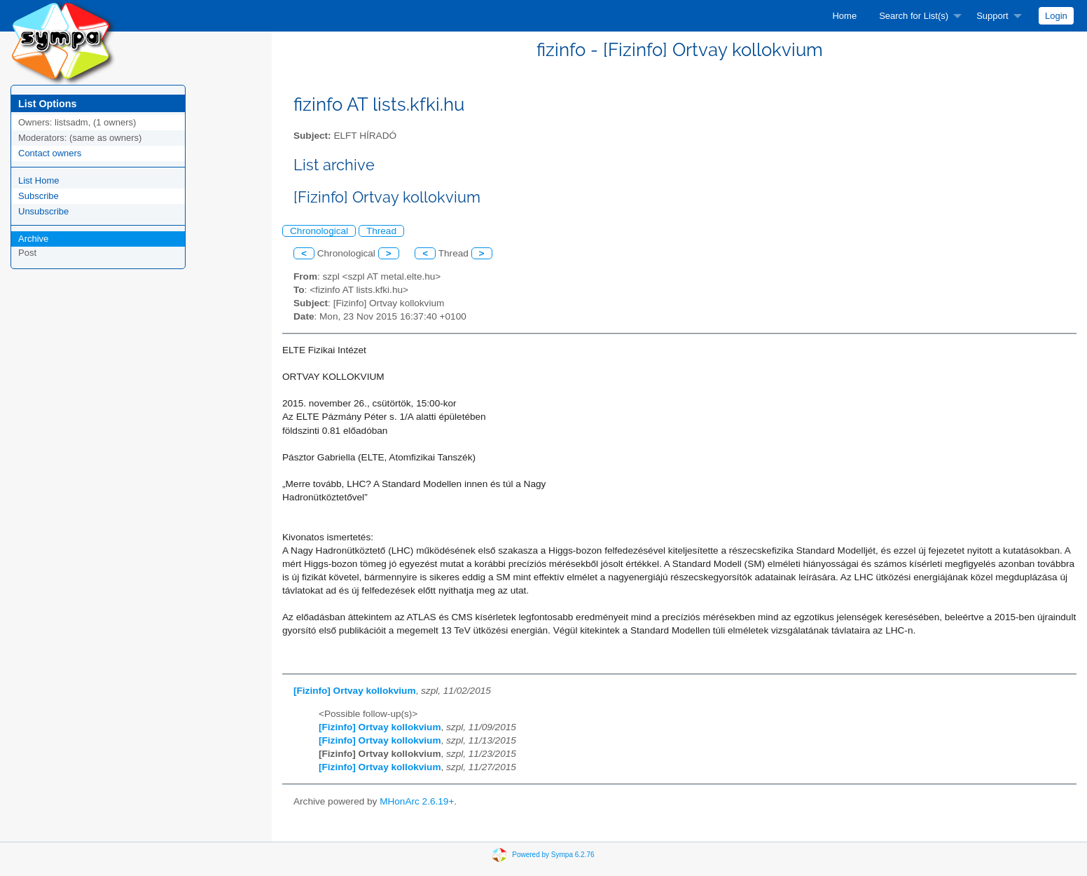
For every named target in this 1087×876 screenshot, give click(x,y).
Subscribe (38, 196)
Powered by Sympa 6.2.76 (553, 854)
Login (1056, 16)
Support (992, 16)
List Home (39, 180)
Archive (33, 238)
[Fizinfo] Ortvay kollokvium (354, 690)
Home (844, 16)
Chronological (319, 231)
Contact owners (49, 153)
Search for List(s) (913, 16)
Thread (381, 231)
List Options (47, 103)
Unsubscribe (43, 211)
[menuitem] (844, 16)
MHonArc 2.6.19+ (417, 801)
